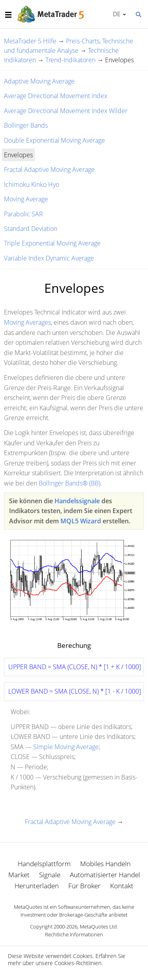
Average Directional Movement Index (55, 95)
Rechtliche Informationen (74, 934)
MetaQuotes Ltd (98, 926)
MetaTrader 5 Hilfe (30, 41)
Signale (49, 874)
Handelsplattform (44, 863)
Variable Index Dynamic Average (49, 258)
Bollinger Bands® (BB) (69, 483)
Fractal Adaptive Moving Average (49, 169)
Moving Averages (27, 322)
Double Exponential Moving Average (54, 140)
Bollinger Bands (26, 125)
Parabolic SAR (23, 214)
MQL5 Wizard (80, 521)
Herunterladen (37, 885)
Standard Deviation (30, 228)
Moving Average (26, 199)
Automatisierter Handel (105, 874)
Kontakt (121, 885)
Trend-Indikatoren (70, 60)
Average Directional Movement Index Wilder (65, 110)
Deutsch (115, 14)
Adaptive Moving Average (39, 81)
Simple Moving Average (66, 746)
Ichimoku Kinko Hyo (31, 184)
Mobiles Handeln (105, 863)
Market (19, 874)
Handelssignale (77, 501)
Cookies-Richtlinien (77, 963)
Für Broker (84, 885)
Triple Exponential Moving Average (52, 243)
